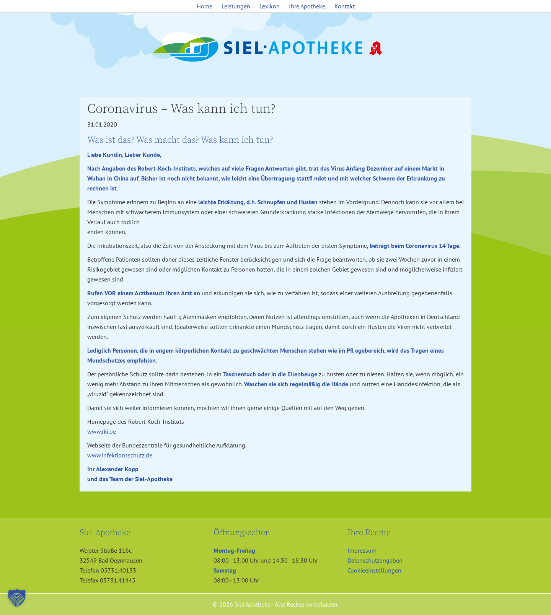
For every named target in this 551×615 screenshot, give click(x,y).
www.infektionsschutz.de (119, 455)
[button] (17, 598)
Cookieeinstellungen (374, 570)
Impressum (362, 550)
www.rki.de (101, 431)
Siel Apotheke (275, 47)
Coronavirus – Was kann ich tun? (181, 109)
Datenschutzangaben (375, 560)
